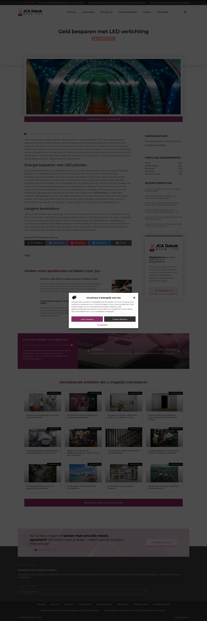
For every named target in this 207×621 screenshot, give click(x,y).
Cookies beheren (119, 319)
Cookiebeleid (102, 325)
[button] (134, 297)
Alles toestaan (87, 319)
